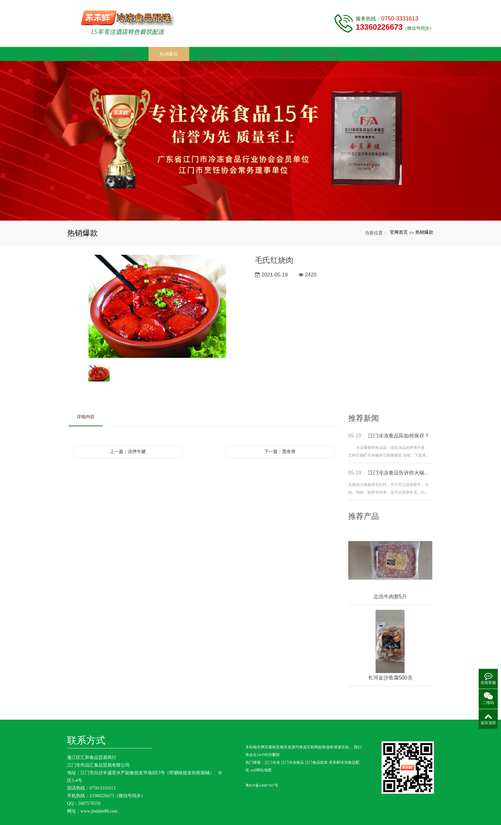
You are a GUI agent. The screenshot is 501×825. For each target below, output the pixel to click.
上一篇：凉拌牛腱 (128, 448)
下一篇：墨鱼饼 (280, 448)
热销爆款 (168, 51)
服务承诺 (128, 51)
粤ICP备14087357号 (261, 783)
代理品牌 (332, 51)
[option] (157, 304)
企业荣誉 (250, 51)
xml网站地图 (261, 767)
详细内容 (86, 413)
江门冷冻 (272, 760)
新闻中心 (291, 51)
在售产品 (209, 51)
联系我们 (414, 51)
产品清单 (373, 51)
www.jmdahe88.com (99, 808)
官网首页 (87, 51)
